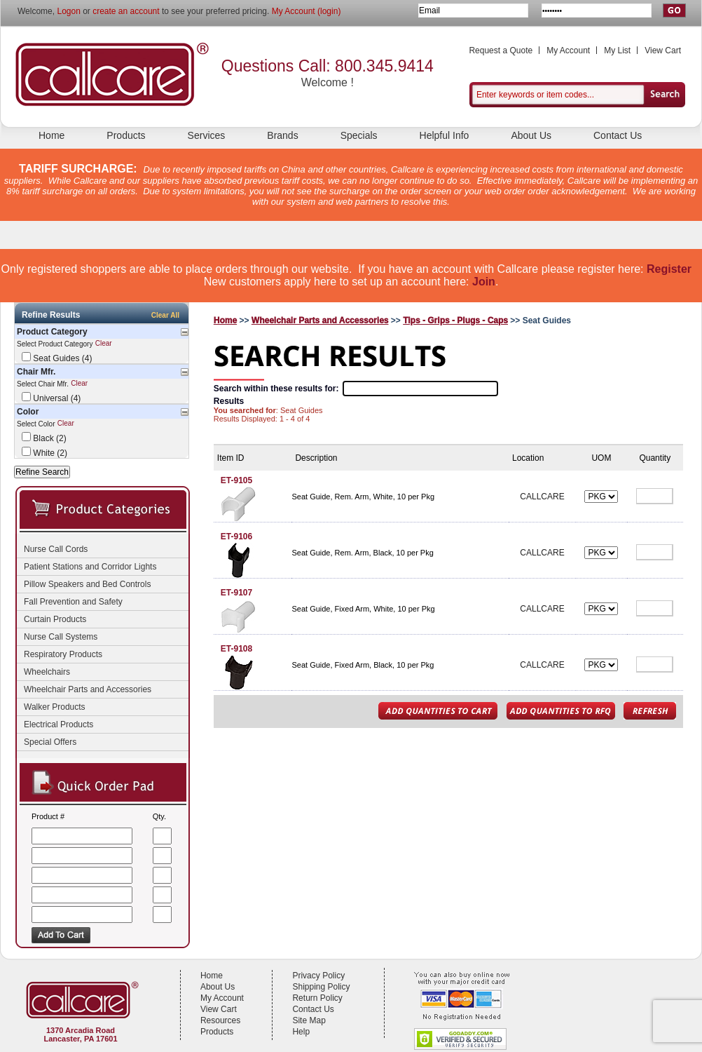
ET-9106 (236, 536)
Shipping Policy (321, 987)
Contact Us (617, 135)
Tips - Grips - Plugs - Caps (455, 320)
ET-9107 (236, 593)
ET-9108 (236, 649)
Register (669, 269)
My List (617, 50)
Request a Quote (500, 50)
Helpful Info (444, 135)
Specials (359, 135)
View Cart (663, 50)
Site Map (308, 1020)
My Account (568, 50)
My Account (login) (306, 11)
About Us (531, 135)
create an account (125, 11)
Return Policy (317, 998)
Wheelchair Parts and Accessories (320, 320)
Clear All (165, 315)
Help (301, 1032)
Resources (220, 1020)
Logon (68, 11)
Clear (103, 344)
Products (125, 135)
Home (51, 135)
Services (207, 135)
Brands (282, 135)
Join (483, 282)
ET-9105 (236, 480)
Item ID (231, 458)
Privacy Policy (318, 975)
